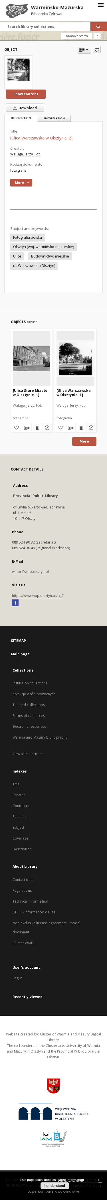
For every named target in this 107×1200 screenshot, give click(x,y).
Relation (19, 816)
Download (24, 107)
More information (71, 1179)
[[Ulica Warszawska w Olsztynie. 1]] (75, 358)
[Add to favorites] (97, 49)
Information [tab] (54, 118)
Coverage (21, 838)
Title (16, 784)
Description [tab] (21, 118)
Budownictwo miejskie (50, 256)
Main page (20, 654)
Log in (18, 978)
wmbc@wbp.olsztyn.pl (30, 571)
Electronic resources (29, 726)
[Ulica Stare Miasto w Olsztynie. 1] (30, 392)
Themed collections (29, 704)
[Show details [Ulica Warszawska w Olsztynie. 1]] (90, 427)
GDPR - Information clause (34, 912)
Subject (19, 827)
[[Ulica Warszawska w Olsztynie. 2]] (18, 69)
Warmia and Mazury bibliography (40, 737)
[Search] (98, 26)
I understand (55, 1186)
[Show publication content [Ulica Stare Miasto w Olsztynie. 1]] (37, 427)
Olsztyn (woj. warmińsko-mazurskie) (43, 246)
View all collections (28, 753)
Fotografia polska (27, 237)
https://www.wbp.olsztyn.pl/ (38, 595)
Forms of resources (29, 715)
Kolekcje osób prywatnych (34, 694)
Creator (19, 794)
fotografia (18, 170)
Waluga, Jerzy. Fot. (25, 154)
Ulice (17, 256)
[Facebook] (15, 603)
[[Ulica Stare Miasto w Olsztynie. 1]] (32, 358)
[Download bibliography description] (26, 427)
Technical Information (31, 901)
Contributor (22, 805)
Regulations (22, 890)
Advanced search (77, 36)
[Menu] (100, 4)
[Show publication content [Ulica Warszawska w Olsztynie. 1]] (81, 427)
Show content (25, 94)
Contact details (25, 879)
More (84, 441)
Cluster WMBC (24, 942)
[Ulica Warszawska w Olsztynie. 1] (73, 392)
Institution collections (30, 683)
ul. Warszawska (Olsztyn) (34, 265)
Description (22, 849)
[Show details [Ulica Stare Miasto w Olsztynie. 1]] (46, 427)
